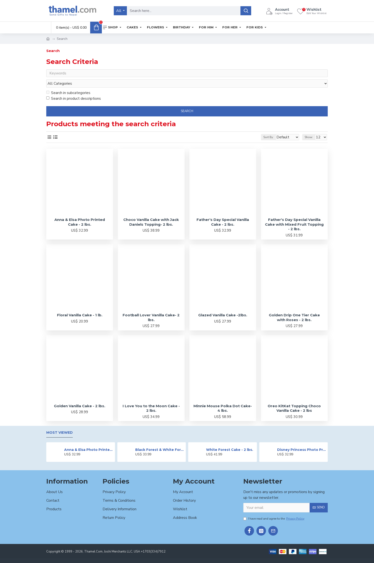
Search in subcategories (68, 83)
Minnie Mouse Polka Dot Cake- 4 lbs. (222, 399)
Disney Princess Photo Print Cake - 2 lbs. (301, 440)
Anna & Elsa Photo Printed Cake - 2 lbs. (79, 213)
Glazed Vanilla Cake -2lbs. (222, 306)
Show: (311, 128)
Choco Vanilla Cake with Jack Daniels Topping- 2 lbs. (151, 213)
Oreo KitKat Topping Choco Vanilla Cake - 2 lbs (294, 399)
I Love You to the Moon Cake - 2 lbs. (151, 399)
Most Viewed (59, 424)
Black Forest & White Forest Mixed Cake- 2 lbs (159, 440)
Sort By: (265, 128)
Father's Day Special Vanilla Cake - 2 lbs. (223, 213)
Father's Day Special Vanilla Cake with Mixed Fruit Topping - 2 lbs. (294, 215)
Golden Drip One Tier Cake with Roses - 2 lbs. (294, 308)
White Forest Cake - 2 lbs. (229, 440)
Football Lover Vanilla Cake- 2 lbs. (151, 308)
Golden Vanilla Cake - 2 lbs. (79, 397)
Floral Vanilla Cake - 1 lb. (79, 306)
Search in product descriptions (73, 89)
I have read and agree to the (274, 509)
